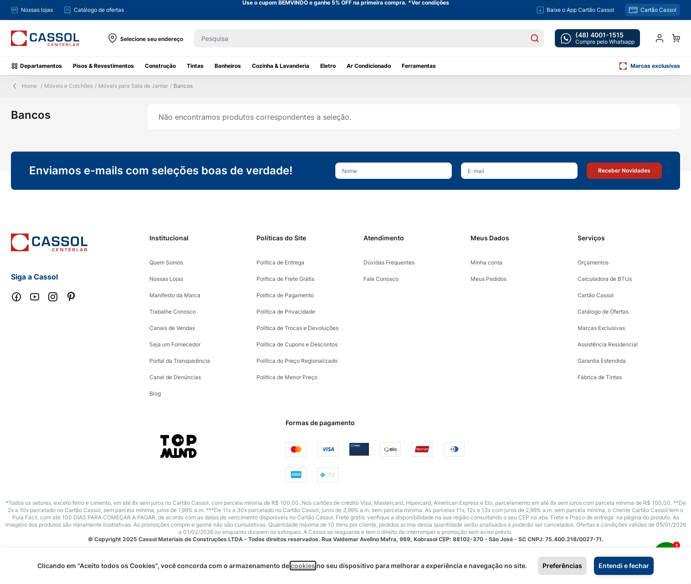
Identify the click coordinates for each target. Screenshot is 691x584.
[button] (624, 171)
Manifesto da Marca (174, 295)
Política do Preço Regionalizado (297, 360)
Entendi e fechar (624, 565)
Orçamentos (593, 262)
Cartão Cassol (596, 295)
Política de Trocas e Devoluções (297, 328)
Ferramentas (419, 65)
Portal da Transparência (179, 360)
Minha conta (486, 262)
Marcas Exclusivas (601, 328)
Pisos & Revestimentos (103, 65)
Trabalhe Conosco (172, 311)
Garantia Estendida (602, 360)
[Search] (535, 38)
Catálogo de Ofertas (603, 311)
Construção (160, 65)
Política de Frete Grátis (285, 278)
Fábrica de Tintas (600, 377)
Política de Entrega (280, 262)
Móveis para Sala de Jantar (133, 85)
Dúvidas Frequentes (389, 262)
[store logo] (45, 38)
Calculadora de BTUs (605, 278)
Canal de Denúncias (175, 377)
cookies (303, 565)
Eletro (328, 65)
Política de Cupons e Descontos (297, 344)
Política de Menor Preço (286, 377)
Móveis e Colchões (68, 85)
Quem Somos (166, 262)
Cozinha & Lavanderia (280, 65)
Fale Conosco (381, 278)
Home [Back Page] (24, 86)
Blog (155, 393)
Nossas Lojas (166, 278)
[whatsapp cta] (597, 38)
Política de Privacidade (285, 311)
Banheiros (228, 65)
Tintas (195, 65)
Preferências (562, 565)
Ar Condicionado (369, 65)
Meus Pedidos (489, 278)
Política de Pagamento (285, 295)
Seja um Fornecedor (174, 344)
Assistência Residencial (608, 344)
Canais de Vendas (172, 328)
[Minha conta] (660, 38)
